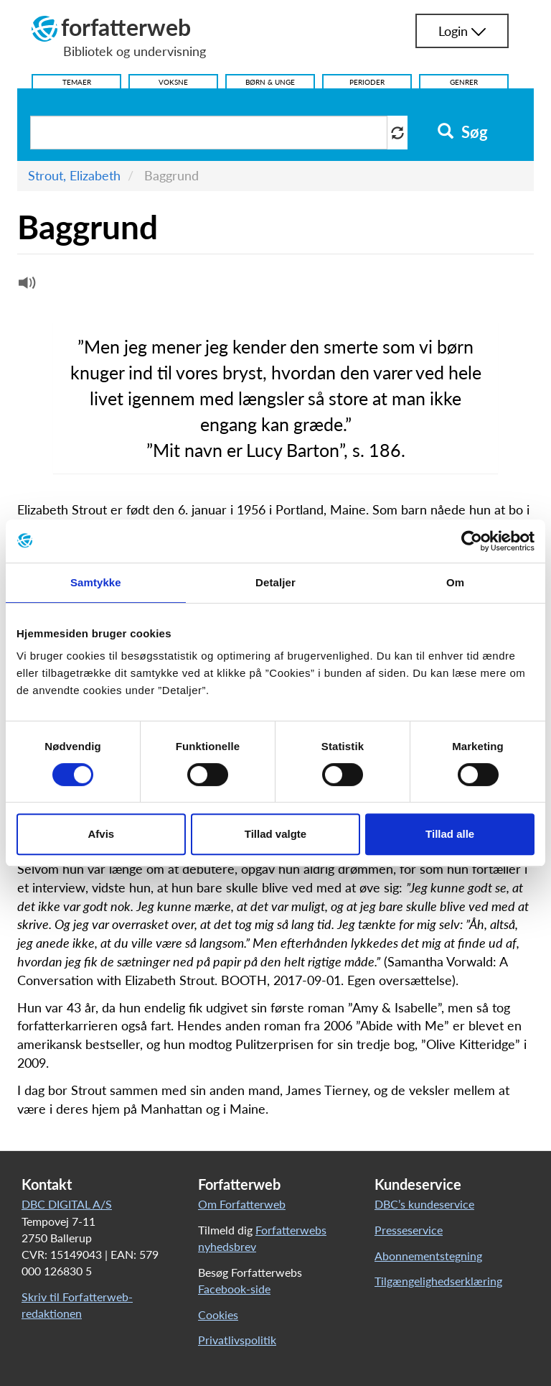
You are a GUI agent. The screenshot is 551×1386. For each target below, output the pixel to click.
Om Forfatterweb (242, 1204)
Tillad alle (449, 834)
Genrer (464, 82)
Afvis (101, 834)
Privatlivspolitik (237, 1339)
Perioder (367, 82)
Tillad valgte (275, 834)
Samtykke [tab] (95, 582)
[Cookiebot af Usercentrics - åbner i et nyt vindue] (471, 541)
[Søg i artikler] (208, 132)
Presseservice (409, 1230)
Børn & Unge (270, 82)
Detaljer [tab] (275, 582)
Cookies (218, 1314)
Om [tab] (455, 582)
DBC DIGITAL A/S (67, 1204)
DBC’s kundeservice (424, 1204)
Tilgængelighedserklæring (438, 1281)
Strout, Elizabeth (74, 175)
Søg (462, 132)
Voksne (173, 82)
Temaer (76, 82)
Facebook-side (234, 1288)
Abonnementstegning (428, 1255)
